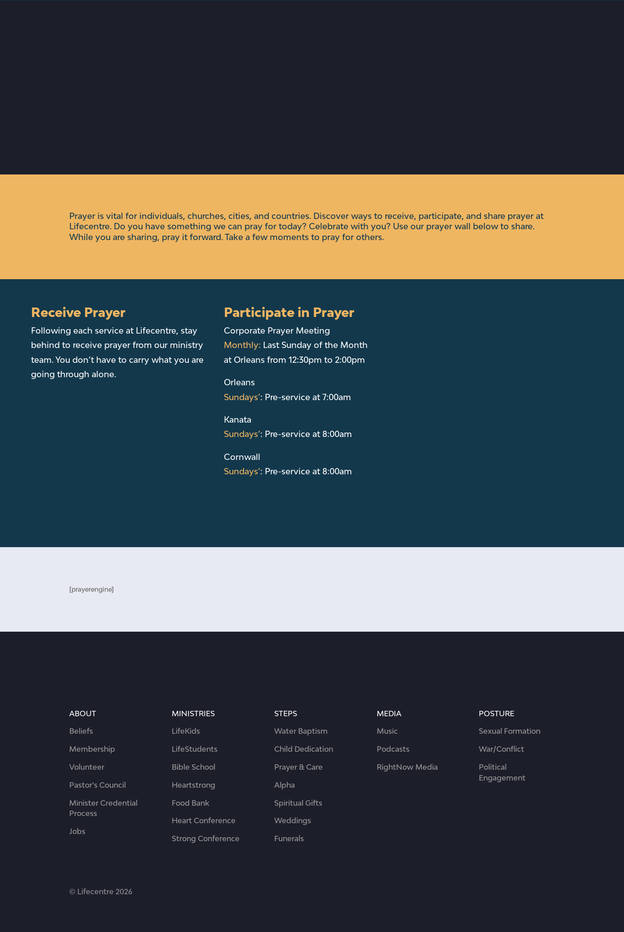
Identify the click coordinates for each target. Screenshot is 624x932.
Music (387, 731)
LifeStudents (195, 749)
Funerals (289, 838)
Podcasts (393, 749)
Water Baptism (301, 731)
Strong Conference (206, 838)
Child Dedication (303, 749)
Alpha (284, 784)
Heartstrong (193, 784)
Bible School (193, 767)
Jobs (77, 831)
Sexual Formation (509, 731)
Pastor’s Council (97, 784)
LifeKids (186, 731)
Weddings (292, 820)
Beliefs (81, 731)
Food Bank (190, 802)
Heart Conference (204, 820)
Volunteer (86, 767)
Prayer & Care (298, 767)
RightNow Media (407, 767)
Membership (92, 749)
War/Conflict (501, 749)
